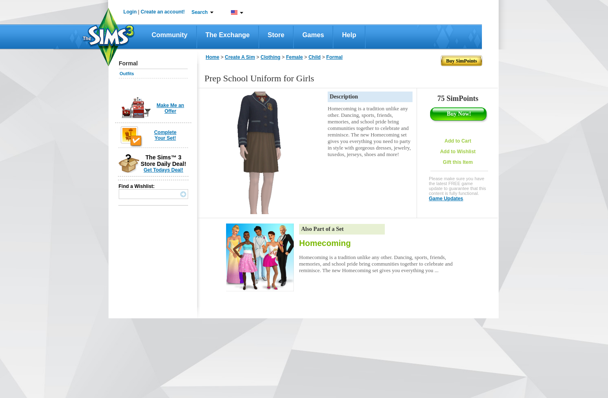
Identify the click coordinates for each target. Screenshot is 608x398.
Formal (334, 57)
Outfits (127, 73)
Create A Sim (240, 57)
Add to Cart (457, 141)
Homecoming (325, 243)
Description (344, 97)
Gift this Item (458, 162)
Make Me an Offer (170, 108)
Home (212, 57)
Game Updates (446, 198)
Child (314, 57)
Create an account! (163, 12)
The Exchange (228, 34)
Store (276, 34)
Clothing (271, 57)
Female (294, 57)
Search (199, 12)
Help (349, 34)
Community (170, 34)
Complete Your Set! (165, 135)
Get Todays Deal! (163, 170)
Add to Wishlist (457, 151)
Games (313, 34)
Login (130, 12)
